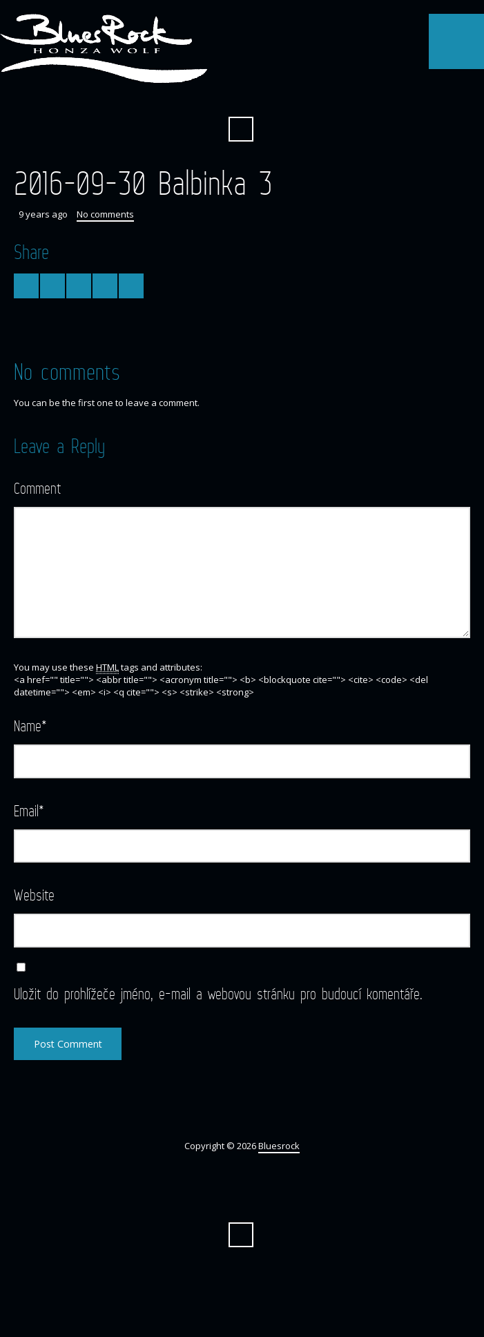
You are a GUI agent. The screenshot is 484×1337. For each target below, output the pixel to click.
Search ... (241, 129)
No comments (105, 214)
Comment (37, 488)
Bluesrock (279, 1145)
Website (34, 894)
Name (30, 725)
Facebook (241, 95)
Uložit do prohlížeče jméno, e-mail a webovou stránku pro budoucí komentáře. (218, 993)
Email (29, 810)
